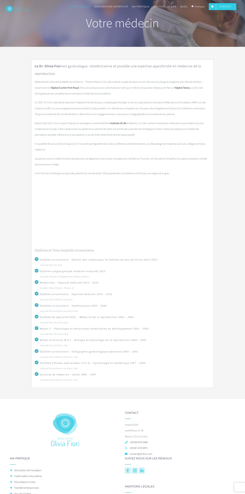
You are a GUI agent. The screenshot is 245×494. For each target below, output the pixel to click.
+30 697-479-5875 (138, 448)
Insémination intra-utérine (28, 476)
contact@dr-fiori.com (141, 454)
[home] (65, 414)
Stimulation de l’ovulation (27, 470)
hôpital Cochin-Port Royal (65, 88)
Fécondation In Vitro (24, 482)
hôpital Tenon (182, 88)
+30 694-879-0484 (139, 442)
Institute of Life (118, 123)
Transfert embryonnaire (26, 488)
